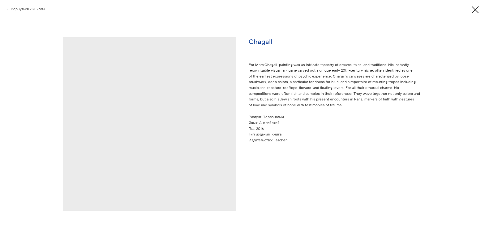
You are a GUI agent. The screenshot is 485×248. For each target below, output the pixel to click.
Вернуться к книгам (28, 9)
